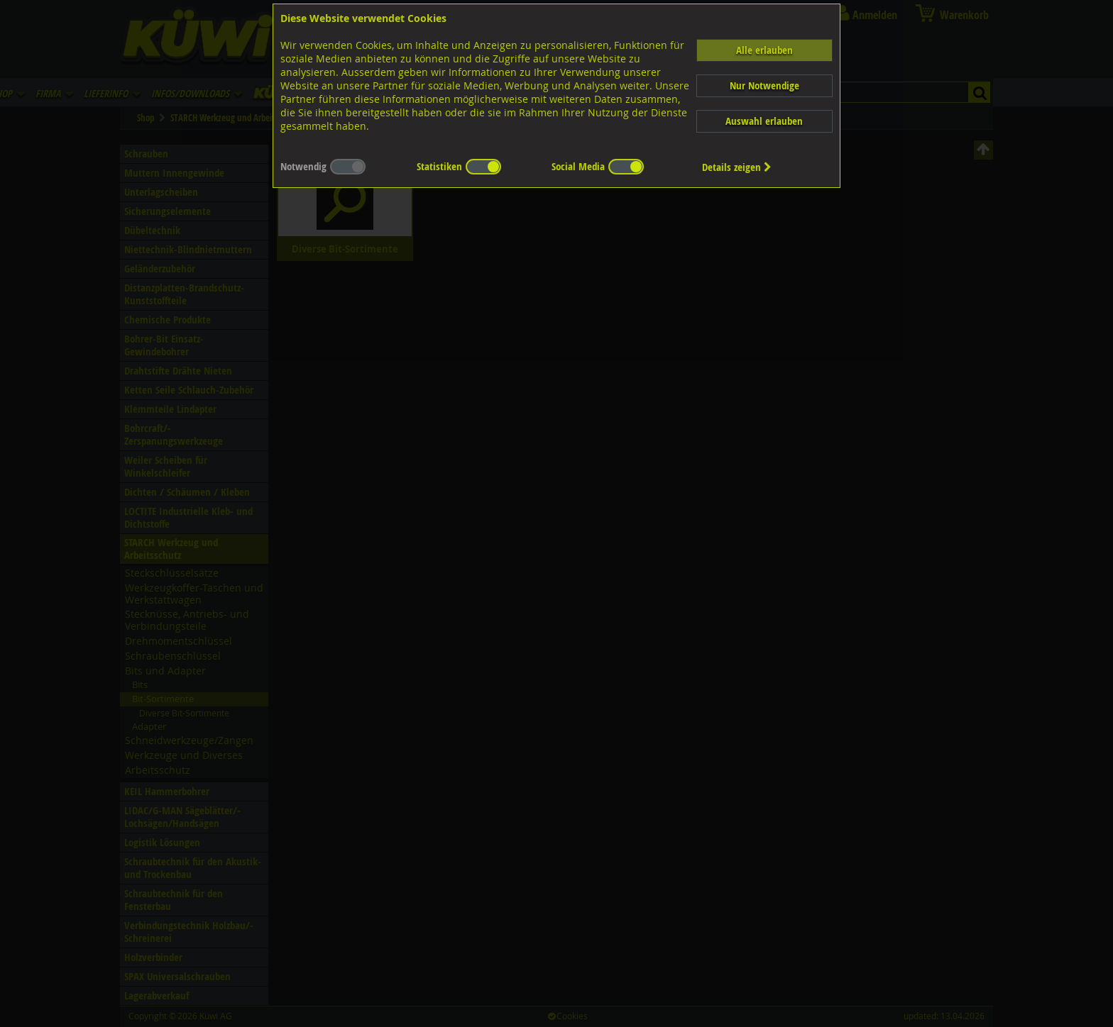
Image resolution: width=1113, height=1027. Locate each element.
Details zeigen (737, 167)
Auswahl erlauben (764, 120)
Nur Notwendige (764, 85)
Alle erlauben (764, 50)
